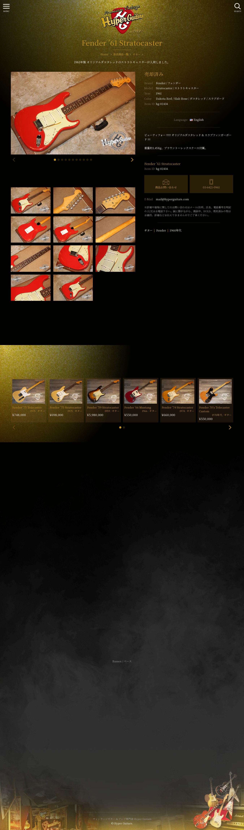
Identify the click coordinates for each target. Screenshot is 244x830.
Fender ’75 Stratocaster (65, 407)
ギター (148, 230)
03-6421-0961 (211, 187)
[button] (55, 160)
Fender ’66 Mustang (137, 407)
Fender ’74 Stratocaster (177, 407)
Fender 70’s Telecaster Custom (214, 409)
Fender (168, 83)
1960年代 (175, 230)
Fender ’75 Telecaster (27, 407)
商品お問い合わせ (166, 187)
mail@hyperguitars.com (172, 199)
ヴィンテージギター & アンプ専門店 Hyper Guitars (122, 819)
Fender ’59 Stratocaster (103, 407)
